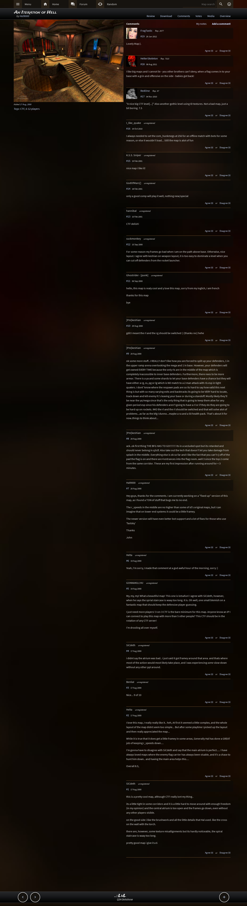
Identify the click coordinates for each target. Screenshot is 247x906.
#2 (127, 715)
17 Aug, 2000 (25, 104)
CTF (22, 108)
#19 (142, 36)
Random (112, 4)
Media (210, 16)
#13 (128, 216)
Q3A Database (125, 899)
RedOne (145, 90)
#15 (128, 160)
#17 (142, 96)
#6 (127, 560)
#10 (128, 325)
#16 (128, 128)
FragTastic (146, 30)
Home (55, 4)
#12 (128, 244)
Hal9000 (24, 16)
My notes (201, 23)
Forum (83, 4)
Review (151, 16)
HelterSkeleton (149, 58)
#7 (127, 488)
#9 (127, 353)
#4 (127, 650)
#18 (142, 64)
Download (166, 16)
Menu (28, 4)
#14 (128, 188)
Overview (225, 16)
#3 (127, 687)
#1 (127, 789)
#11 (128, 281)
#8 (127, 438)
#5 (127, 588)
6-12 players (33, 108)
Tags (16, 108)
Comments (184, 16)
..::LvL (120, 896)
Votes (199, 16)
